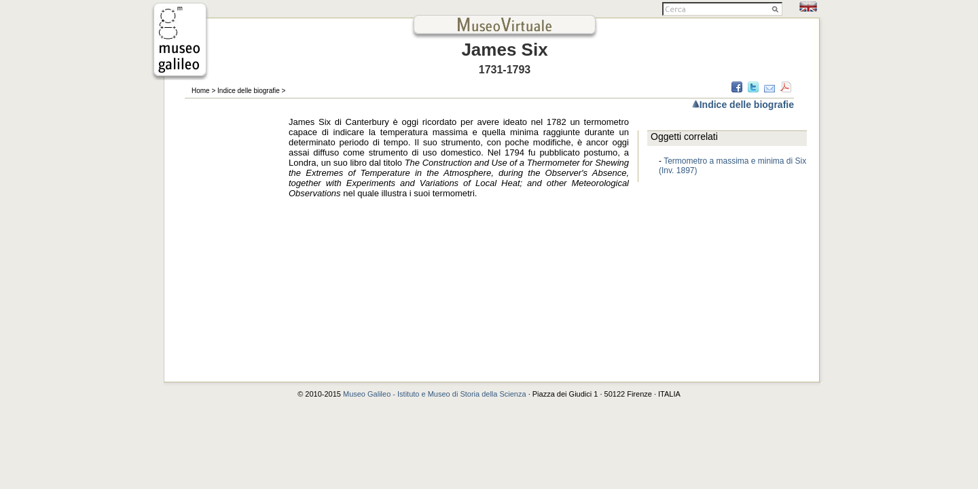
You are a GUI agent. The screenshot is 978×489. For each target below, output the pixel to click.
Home (201, 90)
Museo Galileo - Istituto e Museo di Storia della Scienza (434, 394)
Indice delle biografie (248, 90)
